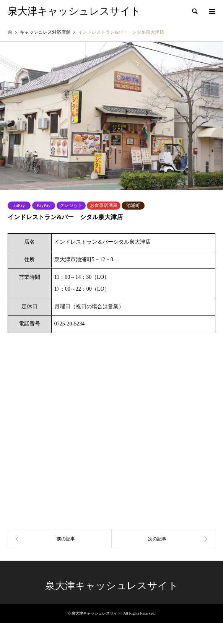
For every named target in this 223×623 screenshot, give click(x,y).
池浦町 (133, 205)
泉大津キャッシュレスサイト (111, 585)
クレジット (71, 205)
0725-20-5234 (69, 324)
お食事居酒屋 (103, 205)
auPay (18, 205)
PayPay (43, 205)
